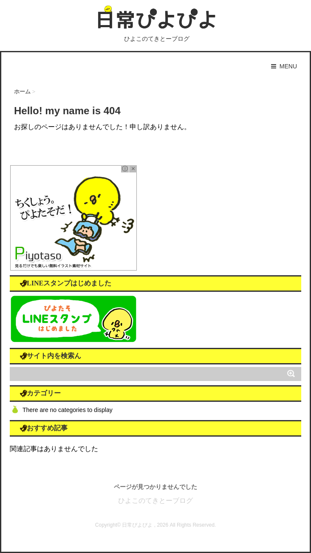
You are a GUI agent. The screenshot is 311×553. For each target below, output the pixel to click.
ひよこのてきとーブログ (155, 501)
